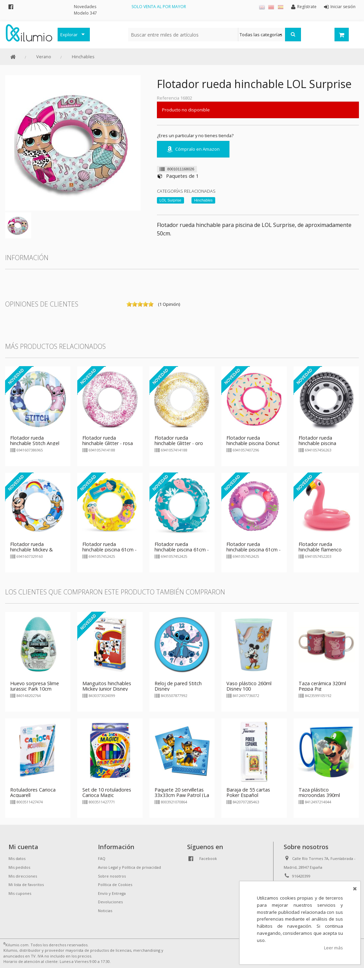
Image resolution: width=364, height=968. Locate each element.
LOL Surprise (170, 200)
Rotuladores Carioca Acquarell (33, 792)
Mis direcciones (22, 876)
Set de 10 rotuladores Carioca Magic (106, 792)
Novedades (85, 6)
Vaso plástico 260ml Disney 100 (248, 686)
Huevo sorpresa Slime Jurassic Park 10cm (34, 686)
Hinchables (83, 57)
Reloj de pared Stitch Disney (178, 686)
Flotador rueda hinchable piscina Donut (253, 440)
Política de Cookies (115, 884)
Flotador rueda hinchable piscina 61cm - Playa (109, 549)
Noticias (105, 910)
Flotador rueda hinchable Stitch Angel (34, 440)
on (129, 304)
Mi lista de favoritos (26, 884)
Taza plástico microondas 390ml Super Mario (319, 795)
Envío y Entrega (112, 893)
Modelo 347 (85, 13)
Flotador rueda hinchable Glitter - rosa (107, 440)
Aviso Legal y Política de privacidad (129, 867)
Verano (43, 57)
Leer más (333, 948)
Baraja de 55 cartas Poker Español (248, 792)
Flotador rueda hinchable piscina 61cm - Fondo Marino (182, 549)
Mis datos (16, 858)
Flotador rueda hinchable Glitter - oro (179, 440)
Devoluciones (110, 901)
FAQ (101, 858)
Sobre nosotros (112, 876)
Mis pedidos (19, 867)
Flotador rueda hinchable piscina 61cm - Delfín (253, 549)
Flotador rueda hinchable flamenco (320, 547)
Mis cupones (19, 893)
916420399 (301, 876)
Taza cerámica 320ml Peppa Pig (322, 686)
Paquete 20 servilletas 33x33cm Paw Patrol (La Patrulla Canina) (182, 795)
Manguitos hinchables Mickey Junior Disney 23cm (106, 688)
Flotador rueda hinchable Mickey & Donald (31, 549)
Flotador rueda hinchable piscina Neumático (317, 443)
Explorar (69, 34)
